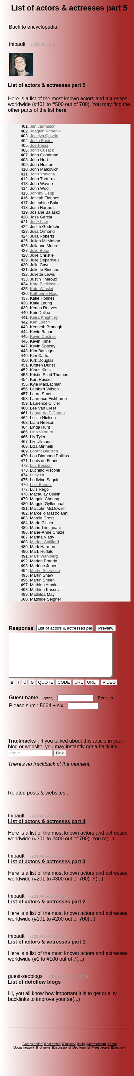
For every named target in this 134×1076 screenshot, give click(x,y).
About (112, 1052)
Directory (118, 1056)
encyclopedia (42, 27)
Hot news (43, 1056)
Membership (96, 1052)
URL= (92, 690)
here (61, 110)
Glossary (69, 1052)
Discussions (61, 1056)
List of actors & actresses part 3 (47, 870)
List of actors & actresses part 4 (47, 830)
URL (78, 690)
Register (105, 706)
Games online (32, 1052)
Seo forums (81, 1056)
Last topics (52, 1052)
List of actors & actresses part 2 (47, 910)
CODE (63, 690)
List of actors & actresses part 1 (47, 950)
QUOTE (46, 690)
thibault (17, 44)
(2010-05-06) (43, 44)
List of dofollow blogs (34, 990)
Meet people (100, 1056)
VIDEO (109, 690)
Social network (24, 1056)
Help (81, 1052)
